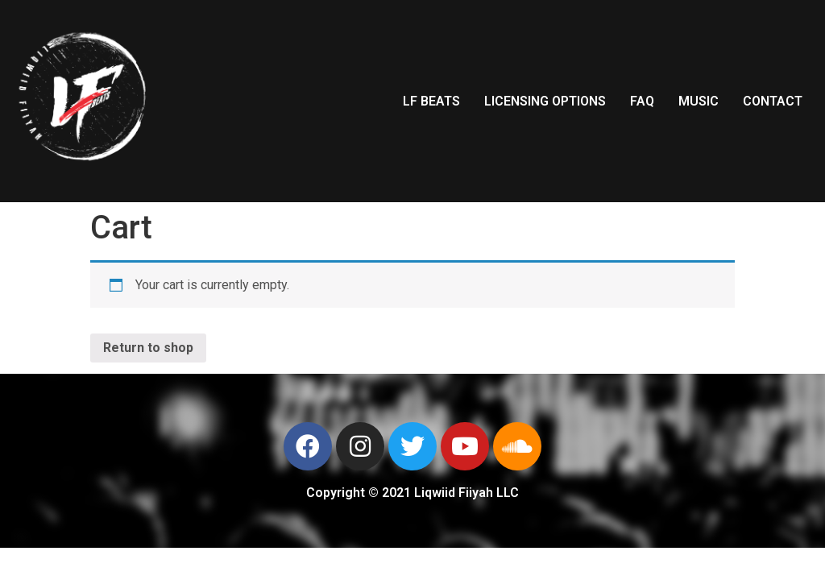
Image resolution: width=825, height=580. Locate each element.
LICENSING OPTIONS (545, 101)
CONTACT (772, 101)
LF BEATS (431, 101)
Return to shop (148, 347)
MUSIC (698, 101)
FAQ (642, 101)
